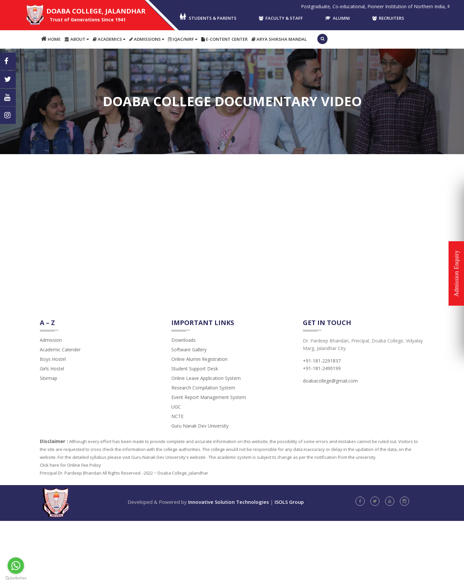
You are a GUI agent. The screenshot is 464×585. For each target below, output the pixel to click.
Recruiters (388, 18)
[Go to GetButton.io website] (15, 578)
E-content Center (224, 39)
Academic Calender (60, 349)
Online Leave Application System (206, 378)
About (76, 39)
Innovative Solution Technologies (228, 502)
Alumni (337, 18)
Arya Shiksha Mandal (279, 39)
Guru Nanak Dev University (200, 426)
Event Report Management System (208, 397)
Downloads (183, 340)
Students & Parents (207, 17)
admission (51, 340)
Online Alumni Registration (199, 359)
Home (51, 39)
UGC (176, 407)
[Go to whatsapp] (16, 565)
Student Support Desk (194, 368)
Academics (109, 39)
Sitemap (48, 378)
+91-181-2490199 (322, 368)
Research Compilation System (203, 388)
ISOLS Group (289, 502)
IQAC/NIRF (182, 39)
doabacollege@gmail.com (330, 381)
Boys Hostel (53, 359)
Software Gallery (189, 349)
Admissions (146, 39)
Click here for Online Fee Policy (70, 465)
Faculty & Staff (281, 18)
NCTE (177, 416)
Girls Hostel (52, 368)
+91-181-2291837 (322, 361)
